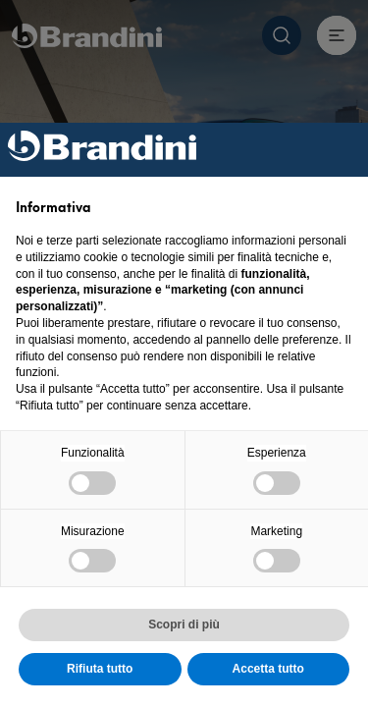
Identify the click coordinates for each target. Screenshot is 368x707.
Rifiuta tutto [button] (99, 669)
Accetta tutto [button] (268, 669)
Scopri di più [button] (184, 624)
